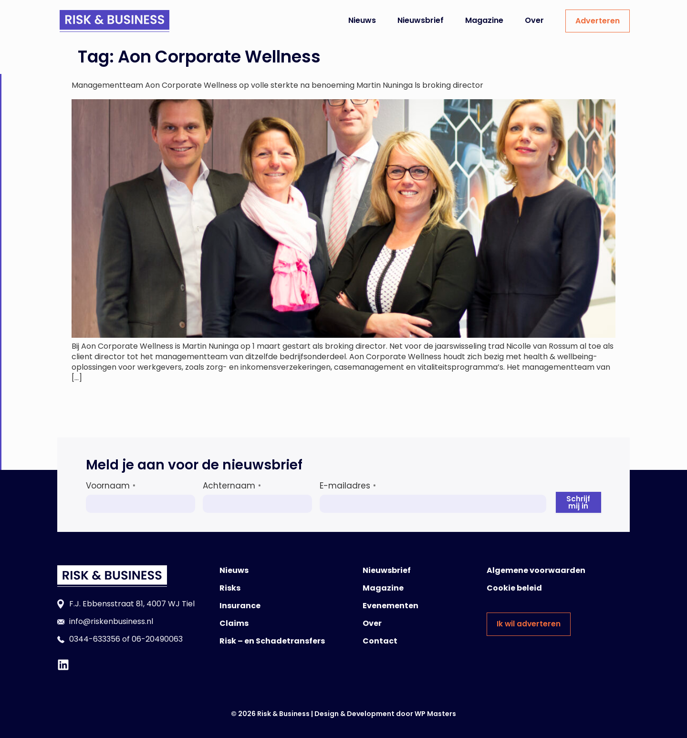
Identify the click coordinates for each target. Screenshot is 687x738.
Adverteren (597, 20)
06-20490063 (157, 639)
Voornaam (110, 485)
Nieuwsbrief (420, 20)
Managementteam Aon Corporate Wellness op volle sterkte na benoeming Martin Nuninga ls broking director (277, 85)
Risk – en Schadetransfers (272, 640)
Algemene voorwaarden (536, 570)
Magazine (484, 20)
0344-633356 (94, 639)
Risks (229, 587)
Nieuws (362, 20)
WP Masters (435, 713)
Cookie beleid (514, 587)
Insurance (239, 605)
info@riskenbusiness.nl (111, 621)
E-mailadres (348, 485)
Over (534, 20)
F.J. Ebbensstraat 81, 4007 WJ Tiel (132, 603)
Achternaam (232, 485)
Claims (234, 623)
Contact (380, 640)
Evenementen (390, 605)
